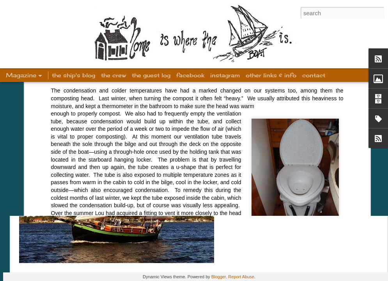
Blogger (218, 276)
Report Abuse (241, 276)
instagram (225, 75)
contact (313, 75)
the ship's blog (73, 75)
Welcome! (266, 105)
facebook (190, 75)
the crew (113, 75)
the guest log (151, 75)
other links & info (271, 75)
